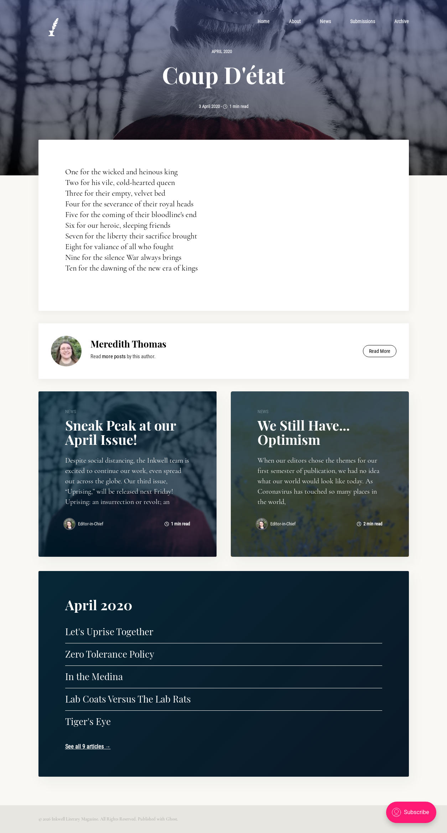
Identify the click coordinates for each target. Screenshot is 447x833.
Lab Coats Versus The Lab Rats (128, 699)
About (295, 21)
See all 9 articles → (88, 746)
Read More (379, 351)
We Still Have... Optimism (304, 432)
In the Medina (94, 676)
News (325, 21)
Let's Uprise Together (109, 631)
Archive (401, 21)
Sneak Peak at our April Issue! (120, 432)
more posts (114, 356)
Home (264, 21)
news (70, 411)
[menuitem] (264, 21)
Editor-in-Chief (90, 523)
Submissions (362, 21)
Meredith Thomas (128, 344)
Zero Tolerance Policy (109, 654)
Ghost (171, 819)
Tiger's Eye (88, 721)
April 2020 (222, 51)
